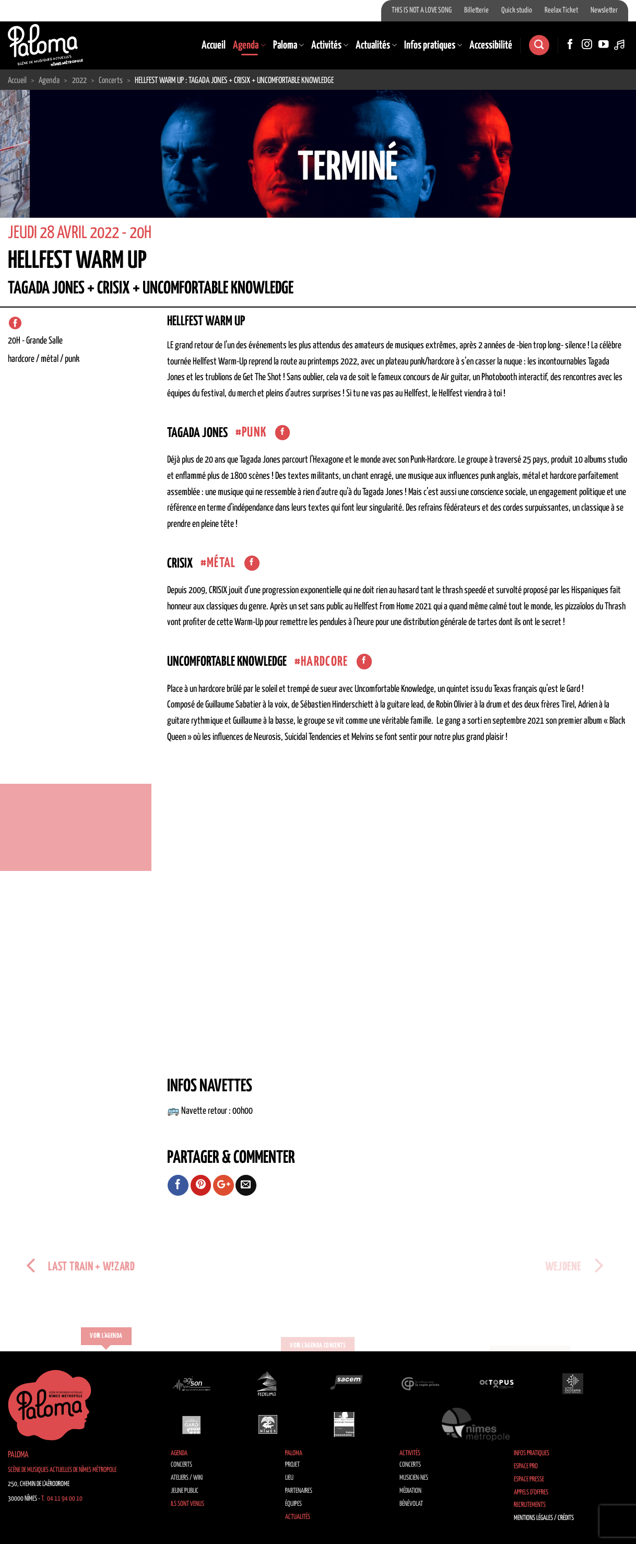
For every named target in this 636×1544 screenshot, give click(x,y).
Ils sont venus (187, 1504)
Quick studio (516, 10)
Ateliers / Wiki (187, 1478)
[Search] (539, 45)
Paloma (288, 45)
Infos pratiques (433, 45)
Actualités (376, 45)
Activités (329, 45)
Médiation (410, 1491)
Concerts (181, 1465)
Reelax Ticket (561, 10)
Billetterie (476, 10)
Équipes (293, 1504)
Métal (221, 563)
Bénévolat (411, 1504)
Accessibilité (490, 45)
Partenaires (298, 1491)
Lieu (289, 1478)
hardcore (324, 661)
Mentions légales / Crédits (544, 1518)
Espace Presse (529, 1479)
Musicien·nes (413, 1478)
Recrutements (530, 1505)
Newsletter (604, 10)
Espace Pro (526, 1466)
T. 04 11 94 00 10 (62, 1498)
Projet (292, 1465)
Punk (254, 432)
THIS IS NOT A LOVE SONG (422, 10)
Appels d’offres (531, 1492)
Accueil (214, 45)
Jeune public (184, 1491)
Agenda (249, 45)
